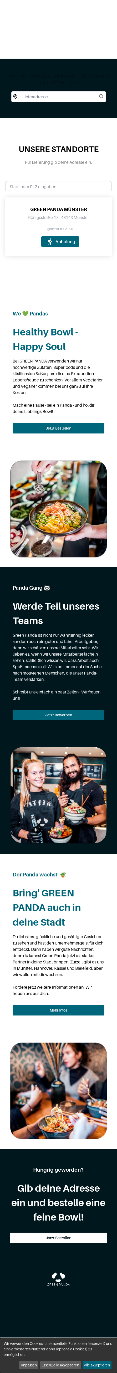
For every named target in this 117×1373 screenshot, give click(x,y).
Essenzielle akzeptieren (60, 1365)
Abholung (60, 241)
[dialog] (58, 1355)
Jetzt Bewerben (58, 715)
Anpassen (29, 1365)
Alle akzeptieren (97, 1365)
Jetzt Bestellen (58, 428)
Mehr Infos (58, 1010)
